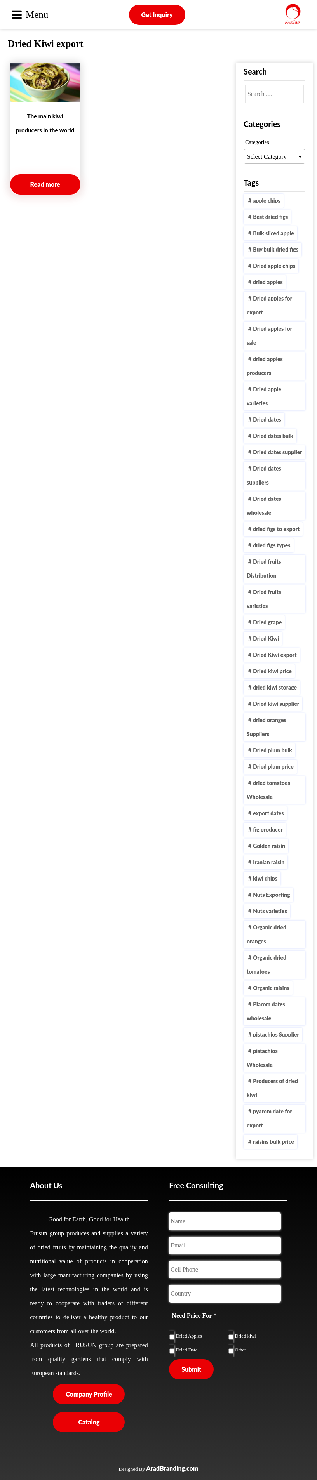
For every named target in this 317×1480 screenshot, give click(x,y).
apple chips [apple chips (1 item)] (266, 200)
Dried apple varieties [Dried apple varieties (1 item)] (264, 396)
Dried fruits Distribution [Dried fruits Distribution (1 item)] (264, 568)
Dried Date (187, 1350)
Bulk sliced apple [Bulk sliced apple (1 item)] (273, 233)
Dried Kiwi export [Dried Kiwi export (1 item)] (274, 654)
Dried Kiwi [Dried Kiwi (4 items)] (266, 638)
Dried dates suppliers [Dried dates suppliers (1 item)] (264, 475)
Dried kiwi (245, 1336)
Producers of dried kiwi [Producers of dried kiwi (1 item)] (272, 1088)
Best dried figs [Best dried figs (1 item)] (270, 217)
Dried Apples (189, 1336)
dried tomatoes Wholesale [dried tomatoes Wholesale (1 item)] (268, 790)
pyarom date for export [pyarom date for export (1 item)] (269, 1118)
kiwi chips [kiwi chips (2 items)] (265, 878)
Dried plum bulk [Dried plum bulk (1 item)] (272, 750)
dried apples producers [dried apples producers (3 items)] (265, 366)
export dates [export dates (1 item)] (268, 813)
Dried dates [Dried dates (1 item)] (267, 419)
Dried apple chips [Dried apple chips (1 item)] (274, 265)
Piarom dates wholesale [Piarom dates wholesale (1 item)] (266, 1011)
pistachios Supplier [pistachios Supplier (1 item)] (276, 1034)
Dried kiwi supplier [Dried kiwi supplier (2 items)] (276, 703)
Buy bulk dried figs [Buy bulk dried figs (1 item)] (275, 249)
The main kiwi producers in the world (45, 123)
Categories (257, 142)
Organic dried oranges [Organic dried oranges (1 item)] (266, 934)
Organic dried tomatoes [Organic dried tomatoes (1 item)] (266, 964)
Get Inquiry (157, 14)
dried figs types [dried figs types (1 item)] (271, 545)
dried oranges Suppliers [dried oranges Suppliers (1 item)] (266, 727)
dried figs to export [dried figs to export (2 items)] (276, 529)
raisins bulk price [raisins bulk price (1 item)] (273, 1141)
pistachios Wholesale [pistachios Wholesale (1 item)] (262, 1057)
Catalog (88, 1422)
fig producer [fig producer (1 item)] (268, 829)
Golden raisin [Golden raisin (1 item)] (269, 845)
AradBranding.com (172, 1468)
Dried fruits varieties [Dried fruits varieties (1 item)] (264, 599)
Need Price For (194, 1315)
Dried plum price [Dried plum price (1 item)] (273, 766)
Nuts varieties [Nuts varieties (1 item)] (270, 911)
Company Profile (89, 1394)
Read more (45, 184)
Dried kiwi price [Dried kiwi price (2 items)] (272, 671)
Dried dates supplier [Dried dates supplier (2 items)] (277, 452)
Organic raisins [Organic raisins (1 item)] (271, 988)
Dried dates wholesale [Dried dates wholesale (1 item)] (264, 505)
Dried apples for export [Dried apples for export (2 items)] (269, 305)
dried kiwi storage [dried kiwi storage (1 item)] (275, 687)
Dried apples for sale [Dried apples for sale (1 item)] (269, 335)
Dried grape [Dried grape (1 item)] (267, 622)
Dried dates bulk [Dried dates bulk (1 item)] (273, 436)
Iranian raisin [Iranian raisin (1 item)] (268, 862)
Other (240, 1350)
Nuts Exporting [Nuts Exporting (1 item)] (271, 894)
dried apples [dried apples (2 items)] (268, 282)
